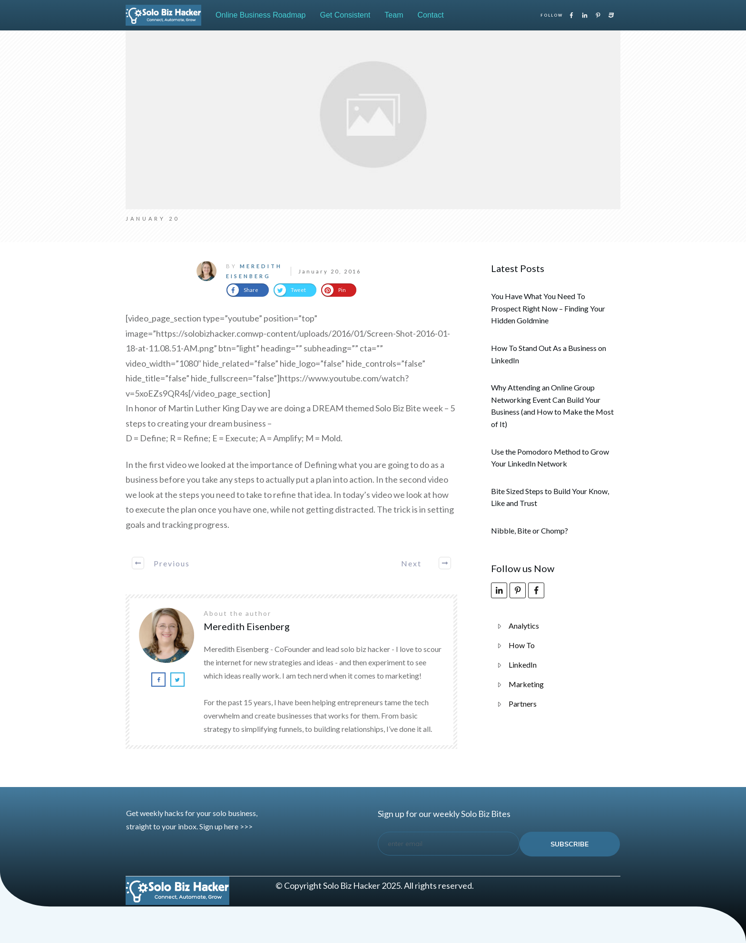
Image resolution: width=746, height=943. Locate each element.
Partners (523, 703)
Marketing (526, 684)
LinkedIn (523, 664)
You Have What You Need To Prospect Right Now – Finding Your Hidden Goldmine (548, 308)
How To (522, 645)
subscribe (569, 844)
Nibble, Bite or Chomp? (529, 530)
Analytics (524, 625)
